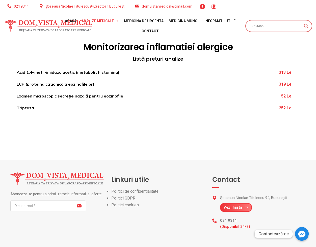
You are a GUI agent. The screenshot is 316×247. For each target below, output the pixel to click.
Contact (150, 31)
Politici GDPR (123, 198)
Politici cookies (125, 205)
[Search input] (276, 26)
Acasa (70, 21)
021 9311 (21, 6)
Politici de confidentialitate (135, 191)
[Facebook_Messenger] (302, 234)
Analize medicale (100, 21)
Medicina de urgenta (144, 21)
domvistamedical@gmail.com (167, 6)
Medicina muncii (184, 21)
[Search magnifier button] (306, 26)
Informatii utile (219, 21)
